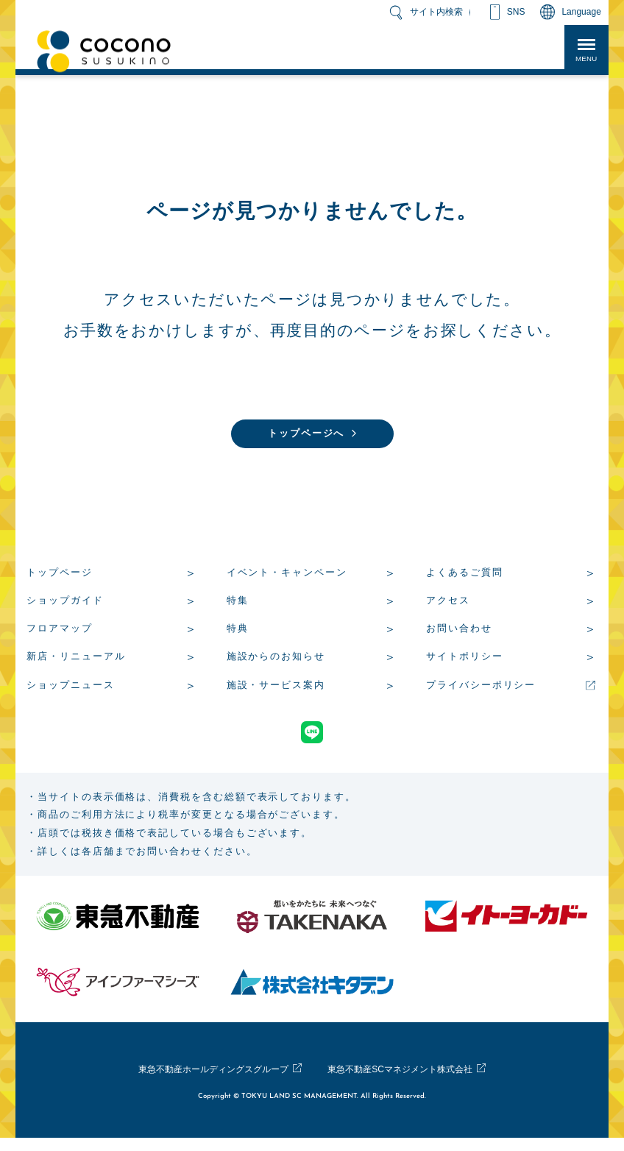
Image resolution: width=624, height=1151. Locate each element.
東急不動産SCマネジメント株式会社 (411, 1082)
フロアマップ (59, 630)
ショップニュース (70, 687)
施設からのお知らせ (276, 658)
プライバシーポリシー (481, 687)
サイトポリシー (464, 658)
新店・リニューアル (75, 658)
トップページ (59, 574)
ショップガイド (64, 602)
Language (580, 12)
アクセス (448, 602)
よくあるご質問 (464, 574)
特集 (238, 602)
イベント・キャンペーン (287, 574)
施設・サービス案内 (276, 687)
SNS (516, 12)
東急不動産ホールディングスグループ (202, 1082)
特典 (238, 630)
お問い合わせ (459, 630)
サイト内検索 (436, 12)
